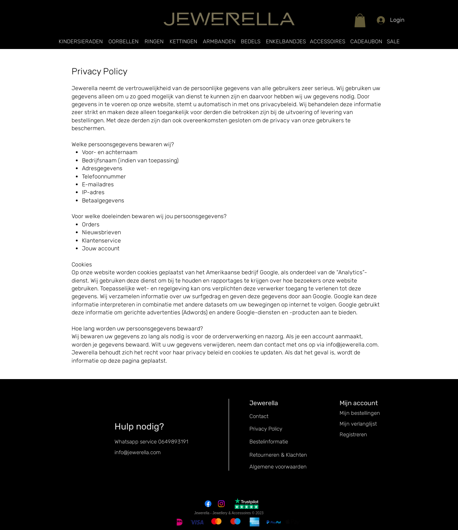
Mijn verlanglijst (358, 424)
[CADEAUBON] (366, 41)
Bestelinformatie (268, 441)
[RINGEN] (154, 41)
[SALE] (393, 41)
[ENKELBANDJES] (286, 41)
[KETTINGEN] (183, 41)
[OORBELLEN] (123, 41)
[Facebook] (208, 503)
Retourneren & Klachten (278, 455)
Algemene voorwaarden (278, 466)
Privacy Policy (265, 429)
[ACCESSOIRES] (327, 41)
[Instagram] (221, 503)
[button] (360, 20)
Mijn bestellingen (360, 413)
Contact (258, 416)
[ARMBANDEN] (219, 41)
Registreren (353, 434)
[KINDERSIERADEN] (80, 41)
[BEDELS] (251, 41)
